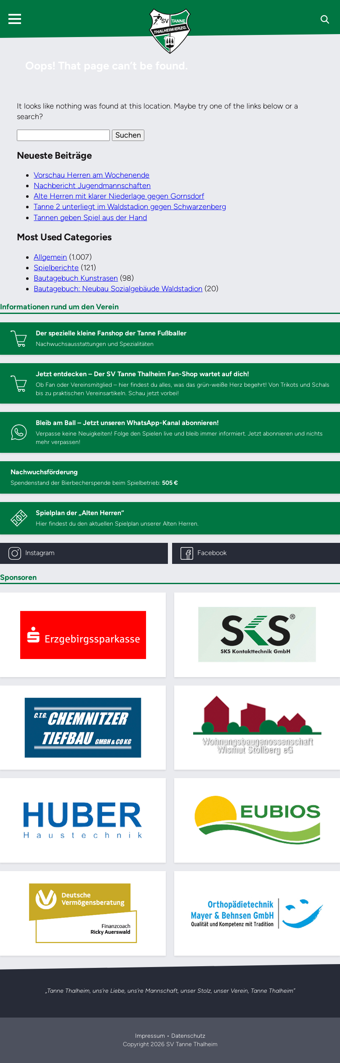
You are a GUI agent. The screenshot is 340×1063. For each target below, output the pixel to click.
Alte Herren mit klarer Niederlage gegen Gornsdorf (119, 196)
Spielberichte (56, 267)
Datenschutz (188, 1035)
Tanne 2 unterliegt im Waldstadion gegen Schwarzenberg (130, 206)
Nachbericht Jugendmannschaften (92, 185)
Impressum (150, 1035)
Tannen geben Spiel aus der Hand (90, 217)
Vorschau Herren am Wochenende (91, 175)
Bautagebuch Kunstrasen (76, 278)
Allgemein (50, 257)
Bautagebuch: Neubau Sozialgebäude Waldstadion (118, 288)
